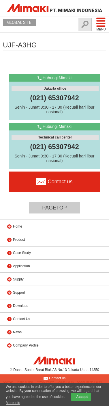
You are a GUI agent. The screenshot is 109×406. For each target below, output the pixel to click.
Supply (18, 279)
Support (19, 292)
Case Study (22, 253)
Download (20, 306)
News (17, 332)
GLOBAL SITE (19, 22)
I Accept (81, 397)
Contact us (55, 378)
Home (17, 226)
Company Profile (26, 345)
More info (13, 403)
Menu (101, 24)
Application (21, 266)
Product (19, 240)
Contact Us (21, 319)
